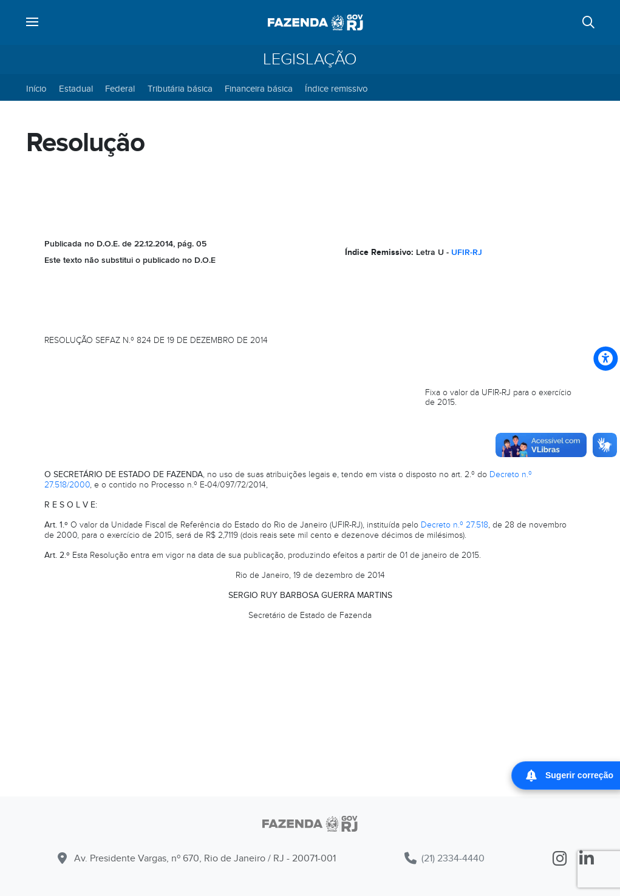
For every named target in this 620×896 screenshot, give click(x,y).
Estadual (76, 88)
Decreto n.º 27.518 (454, 525)
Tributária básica (180, 88)
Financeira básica (259, 88)
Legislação (310, 59)
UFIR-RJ (466, 252)
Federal (120, 88)
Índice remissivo (336, 88)
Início (36, 88)
